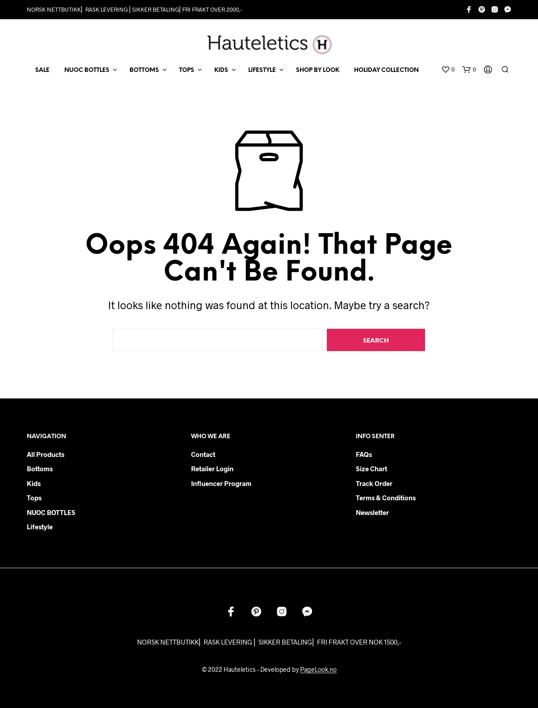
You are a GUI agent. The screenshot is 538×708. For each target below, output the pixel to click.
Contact (203, 454)
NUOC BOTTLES (86, 70)
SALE (42, 70)
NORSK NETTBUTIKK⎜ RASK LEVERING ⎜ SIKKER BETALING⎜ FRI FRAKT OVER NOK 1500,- (269, 642)
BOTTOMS (144, 70)
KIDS (221, 70)
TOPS (186, 70)
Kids (34, 483)
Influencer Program (221, 483)
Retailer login (212, 469)
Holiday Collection (386, 70)
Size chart (371, 469)
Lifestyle (40, 527)
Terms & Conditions (386, 498)
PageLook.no (318, 669)
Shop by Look (317, 70)
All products (45, 454)
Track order (374, 483)
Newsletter (372, 512)
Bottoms (40, 469)
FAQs (364, 454)
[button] (448, 69)
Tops (34, 498)
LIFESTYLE (262, 70)
